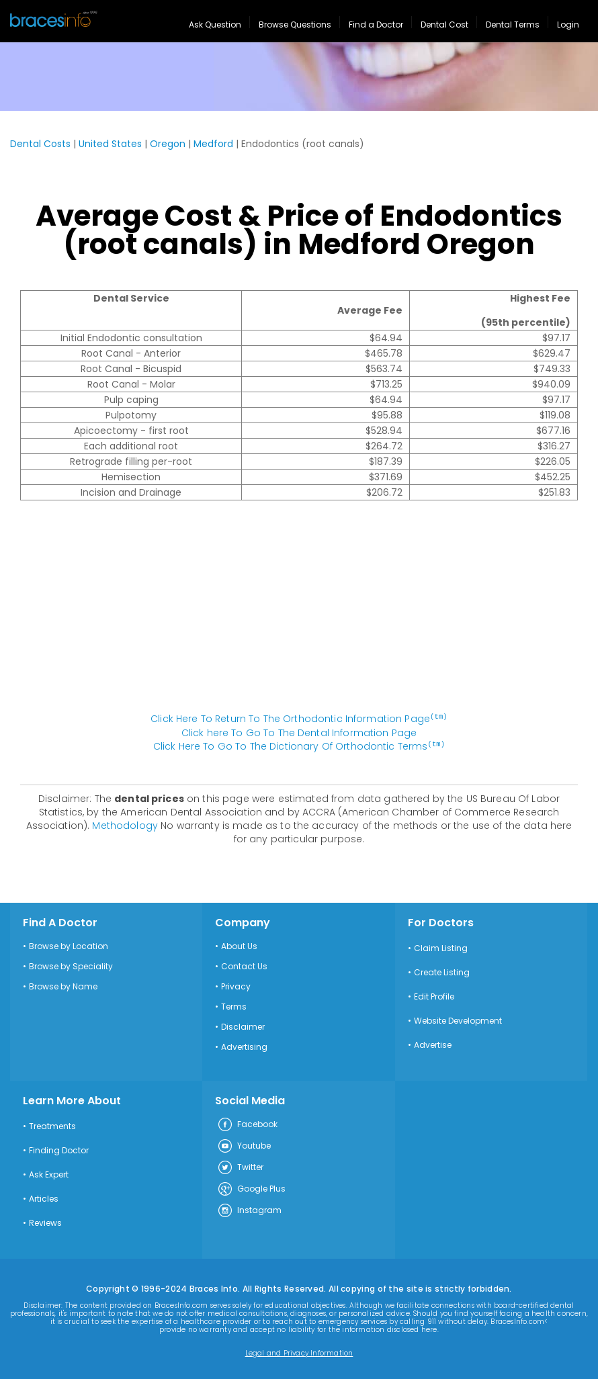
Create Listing (442, 971)
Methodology (125, 824)
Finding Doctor (59, 1149)
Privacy (236, 985)
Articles (43, 1197)
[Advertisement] (299, 613)
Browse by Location (68, 945)
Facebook (247, 1123)
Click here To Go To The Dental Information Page (299, 732)
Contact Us (244, 965)
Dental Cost (444, 24)
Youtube (244, 1145)
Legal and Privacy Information (299, 1352)
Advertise (433, 1044)
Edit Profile (434, 995)
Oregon (167, 143)
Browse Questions (295, 24)
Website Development (458, 1019)
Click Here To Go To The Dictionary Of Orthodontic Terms (299, 745)
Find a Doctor (376, 24)
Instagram (249, 1209)
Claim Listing (441, 947)
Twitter (240, 1166)
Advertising (244, 1046)
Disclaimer (243, 1025)
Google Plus (251, 1188)
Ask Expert (49, 1173)
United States (110, 143)
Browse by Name (63, 985)
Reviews (45, 1222)
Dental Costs (40, 143)
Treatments (52, 1125)
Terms (234, 1005)
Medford (213, 143)
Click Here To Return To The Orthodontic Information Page (299, 718)
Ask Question (215, 24)
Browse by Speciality (71, 965)
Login (568, 24)
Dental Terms (513, 24)
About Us (239, 945)
